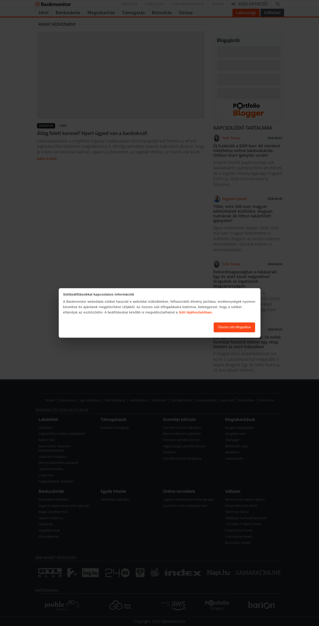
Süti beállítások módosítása (185, 327)
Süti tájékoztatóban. (196, 312)
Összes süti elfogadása (234, 327)
